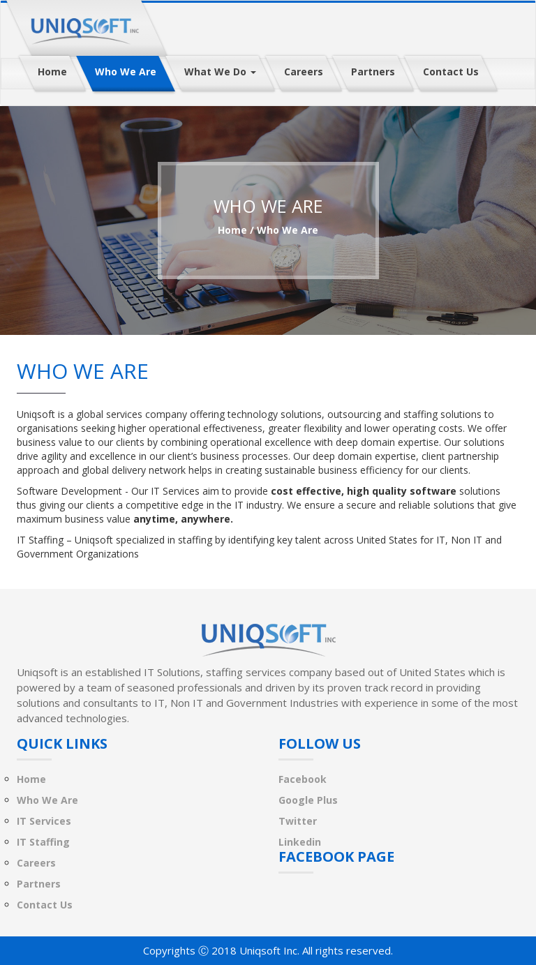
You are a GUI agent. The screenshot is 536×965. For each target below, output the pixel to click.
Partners (39, 883)
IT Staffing (43, 841)
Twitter (297, 821)
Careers (36, 862)
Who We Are (47, 800)
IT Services (44, 821)
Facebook (302, 779)
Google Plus (308, 800)
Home (232, 230)
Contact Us (45, 904)
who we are (287, 230)
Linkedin (299, 841)
